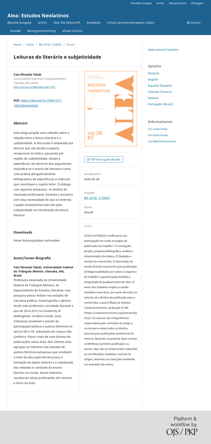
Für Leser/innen (158, 129)
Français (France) (160, 92)
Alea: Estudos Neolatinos (38, 15)
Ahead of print (72, 31)
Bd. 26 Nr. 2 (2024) (50, 44)
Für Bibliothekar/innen (162, 141)
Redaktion (94, 23)
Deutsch (153, 73)
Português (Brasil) (160, 104)
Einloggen (197, 3)
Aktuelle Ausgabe (19, 23)
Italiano (153, 98)
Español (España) (160, 86)
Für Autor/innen (158, 135)
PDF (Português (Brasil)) (105, 159)
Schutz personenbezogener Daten (130, 23)
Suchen (194, 23)
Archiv (42, 23)
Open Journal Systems (163, 49)
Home (17, 44)
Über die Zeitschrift (66, 23)
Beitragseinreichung (41, 31)
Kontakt (15, 31)
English (153, 79)
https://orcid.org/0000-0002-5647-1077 (34, 87)
